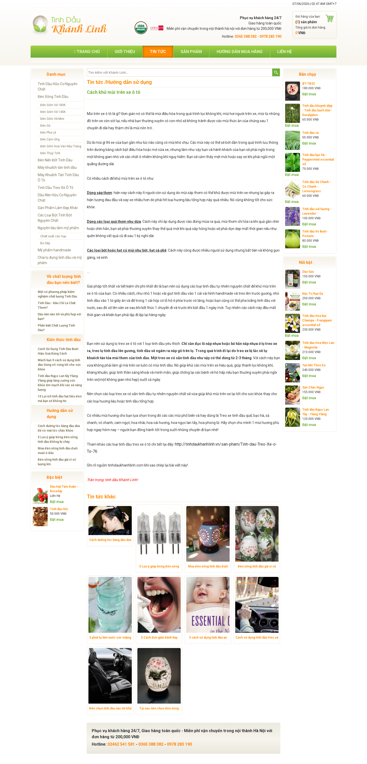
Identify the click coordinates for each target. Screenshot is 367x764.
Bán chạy (307, 74)
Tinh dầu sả (310, 133)
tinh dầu (209, 286)
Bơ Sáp (45, 243)
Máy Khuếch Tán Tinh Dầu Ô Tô (58, 177)
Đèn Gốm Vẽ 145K (52, 112)
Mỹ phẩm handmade (54, 250)
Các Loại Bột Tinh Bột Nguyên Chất (55, 218)
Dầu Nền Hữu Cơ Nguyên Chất (57, 197)
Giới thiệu (125, 51)
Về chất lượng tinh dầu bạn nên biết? (64, 279)
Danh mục (56, 74)
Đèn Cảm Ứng (50, 139)
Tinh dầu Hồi (59, 509)
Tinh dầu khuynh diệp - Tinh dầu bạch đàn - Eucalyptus (317, 110)
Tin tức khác (101, 497)
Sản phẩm (191, 51)
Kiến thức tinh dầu (64, 339)
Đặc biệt (54, 477)
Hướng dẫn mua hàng (240, 51)
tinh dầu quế (242, 415)
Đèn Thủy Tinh (50, 153)
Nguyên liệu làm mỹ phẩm (58, 228)
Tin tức (158, 51)
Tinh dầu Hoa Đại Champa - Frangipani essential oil (317, 320)
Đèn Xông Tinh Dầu (53, 97)
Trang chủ (87, 51)
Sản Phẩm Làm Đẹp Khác (58, 208)
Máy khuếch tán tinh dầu (57, 167)
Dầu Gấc (308, 272)
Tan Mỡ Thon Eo (314, 365)
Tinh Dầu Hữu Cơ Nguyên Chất (57, 86)
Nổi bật (305, 262)
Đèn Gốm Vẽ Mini (52, 119)
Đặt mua (57, 502)
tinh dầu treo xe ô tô (135, 444)
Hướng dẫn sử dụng (60, 413)
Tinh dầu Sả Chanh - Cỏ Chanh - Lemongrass (316, 186)
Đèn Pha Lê (48, 132)
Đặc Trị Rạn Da (312, 293)
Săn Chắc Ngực (313, 387)
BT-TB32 (308, 83)
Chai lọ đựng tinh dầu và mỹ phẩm (60, 260)
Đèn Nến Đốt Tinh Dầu (55, 160)
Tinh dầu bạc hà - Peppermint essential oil (318, 159)
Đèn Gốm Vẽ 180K (52, 105)
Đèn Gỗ (45, 125)
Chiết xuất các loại (53, 236)
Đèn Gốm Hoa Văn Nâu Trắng (60, 146)
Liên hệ (284, 51)
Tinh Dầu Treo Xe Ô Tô (55, 188)
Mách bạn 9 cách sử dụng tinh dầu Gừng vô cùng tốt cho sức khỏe (59, 364)
